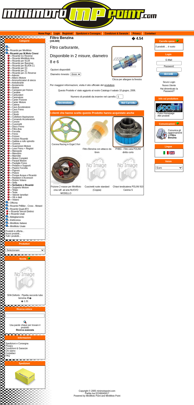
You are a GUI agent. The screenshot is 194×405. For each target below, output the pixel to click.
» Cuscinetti (14, 124)
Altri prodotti (163, 116)
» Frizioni (13, 136)
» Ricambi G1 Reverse (20, 56)
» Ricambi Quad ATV (17, 209)
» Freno (12, 134)
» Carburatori (15, 95)
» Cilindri (13, 114)
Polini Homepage (166, 113)
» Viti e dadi (14, 197)
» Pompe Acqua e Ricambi (22, 175)
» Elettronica (13, 220)
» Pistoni (13, 173)
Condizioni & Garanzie (116, 33)
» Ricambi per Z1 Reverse (21, 73)
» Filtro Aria (14, 129)
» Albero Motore (16, 78)
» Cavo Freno (15, 109)
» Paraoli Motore (17, 161)
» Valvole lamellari (17, 195)
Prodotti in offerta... (15, 231)
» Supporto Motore (18, 187)
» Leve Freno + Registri (20, 148)
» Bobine (13, 87)
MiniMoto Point (93, 396)
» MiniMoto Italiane (16, 223)
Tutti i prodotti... (13, 236)
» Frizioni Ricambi (17, 139)
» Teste (12, 192)
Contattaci (150, 33)
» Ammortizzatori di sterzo (21, 80)
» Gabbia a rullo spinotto (20, 141)
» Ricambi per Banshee (20, 63)
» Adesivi (13, 75)
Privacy (137, 33)
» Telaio (12, 190)
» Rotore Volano (16, 180)
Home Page (44, 33)
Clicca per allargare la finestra (127, 78)
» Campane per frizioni (20, 90)
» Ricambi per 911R (18, 61)
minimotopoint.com (106, 391)
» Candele (14, 92)
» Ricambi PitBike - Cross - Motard (24, 206)
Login (57, 33)
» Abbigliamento (15, 217)
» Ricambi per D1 (17, 68)
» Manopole (14, 151)
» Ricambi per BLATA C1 (21, 65)
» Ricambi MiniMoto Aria (20, 58)
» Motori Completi (17, 158)
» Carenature (15, 97)
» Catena (13, 104)
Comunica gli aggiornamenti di (175, 134)
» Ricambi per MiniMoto (19, 50)
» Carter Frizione (17, 100)
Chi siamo (10, 351)
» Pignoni (13, 170)
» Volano (13, 200)
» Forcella (13, 131)
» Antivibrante (15, 83)
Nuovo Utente (169, 85)
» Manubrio (14, 153)
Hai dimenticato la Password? (169, 90)
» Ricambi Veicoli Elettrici (20, 211)
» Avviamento (15, 85)
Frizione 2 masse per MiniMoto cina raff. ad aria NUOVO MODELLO (66, 190)
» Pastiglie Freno (17, 163)
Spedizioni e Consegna (88, 33)
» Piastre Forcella (17, 168)
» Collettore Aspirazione (20, 117)
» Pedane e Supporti (19, 165)
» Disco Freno (15, 126)
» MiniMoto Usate (16, 226)
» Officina (12, 203)
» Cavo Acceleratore (18, 107)
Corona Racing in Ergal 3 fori (66, 144)
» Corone (13, 122)
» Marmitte (14, 156)
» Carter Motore (16, 102)
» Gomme (13, 143)
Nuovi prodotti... (13, 233)
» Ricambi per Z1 (17, 70)
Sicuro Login (169, 82)
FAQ (8, 355)
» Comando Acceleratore (21, 119)
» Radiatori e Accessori (20, 178)
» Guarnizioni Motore (19, 146)
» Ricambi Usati (15, 214)
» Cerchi (13, 112)
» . (8, 47)
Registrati (67, 33)
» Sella (12, 182)
